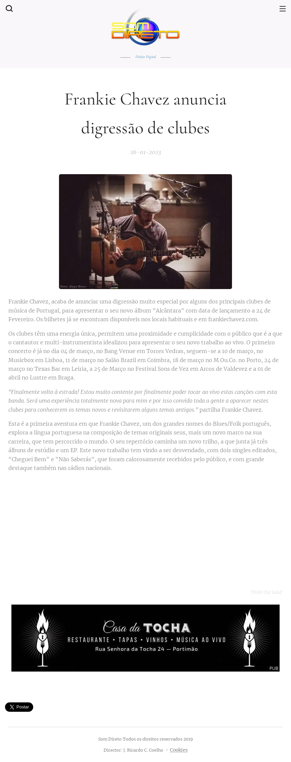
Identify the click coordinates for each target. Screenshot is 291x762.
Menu (283, 8)
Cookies (179, 750)
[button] (8, 8)
